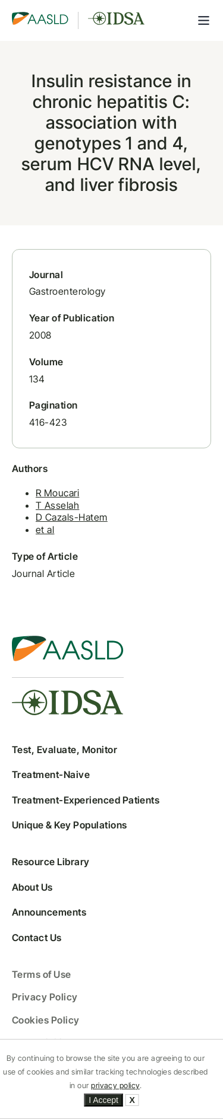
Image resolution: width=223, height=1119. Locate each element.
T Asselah (57, 505)
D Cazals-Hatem (72, 517)
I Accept (103, 1100)
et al (45, 529)
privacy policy (115, 1085)
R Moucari (57, 493)
